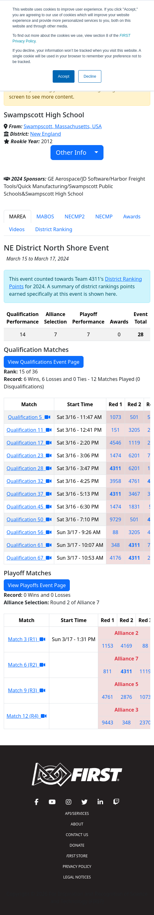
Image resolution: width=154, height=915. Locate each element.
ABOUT (77, 824)
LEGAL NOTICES (77, 877)
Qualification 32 (29, 481)
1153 (107, 645)
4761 (134, 481)
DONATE (77, 845)
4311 (115, 468)
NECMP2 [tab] (75, 216)
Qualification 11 (29, 429)
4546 (115, 442)
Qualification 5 (29, 417)
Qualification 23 (29, 455)
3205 (134, 429)
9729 (115, 519)
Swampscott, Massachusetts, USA (63, 126)
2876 (126, 697)
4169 (126, 645)
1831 (134, 506)
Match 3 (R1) (26, 639)
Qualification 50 (29, 519)
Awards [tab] (132, 216)
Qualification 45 (29, 506)
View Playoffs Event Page (37, 585)
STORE (77, 856)
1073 (115, 417)
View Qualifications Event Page (43, 361)
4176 (115, 557)
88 (115, 532)
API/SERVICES (77, 813)
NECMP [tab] (104, 216)
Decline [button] (90, 76)
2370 (145, 722)
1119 (134, 442)
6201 (134, 455)
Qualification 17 (29, 442)
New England (45, 133)
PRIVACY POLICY (77, 866)
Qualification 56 (29, 532)
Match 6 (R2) (26, 664)
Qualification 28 (29, 468)
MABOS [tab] (45, 216)
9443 (107, 722)
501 (134, 417)
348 (115, 545)
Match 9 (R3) (26, 690)
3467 (134, 493)
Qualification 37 (29, 493)
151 (115, 429)
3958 (115, 481)
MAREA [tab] (17, 216)
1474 (115, 455)
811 (107, 671)
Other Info (74, 152)
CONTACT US (77, 834)
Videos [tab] (17, 229)
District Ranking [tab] (53, 229)
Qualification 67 (29, 557)
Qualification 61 (29, 545)
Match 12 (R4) (26, 716)
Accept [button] (64, 76)
